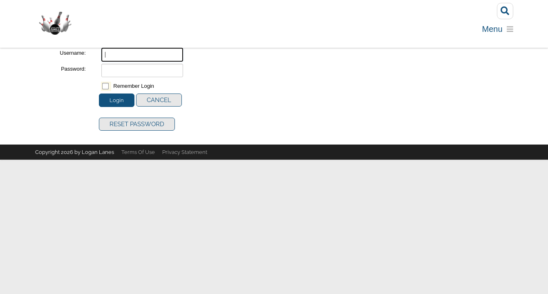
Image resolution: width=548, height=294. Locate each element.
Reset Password (137, 126)
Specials (445, 32)
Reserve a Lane (256, 32)
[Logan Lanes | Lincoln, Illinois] (55, 24)
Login (117, 102)
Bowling (199, 32)
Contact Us (490, 32)
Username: (73, 55)
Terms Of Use (138, 154)
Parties (305, 32)
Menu (337, 32)
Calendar (403, 32)
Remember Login (133, 88)
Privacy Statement (184, 154)
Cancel (159, 102)
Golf (366, 32)
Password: (73, 70)
